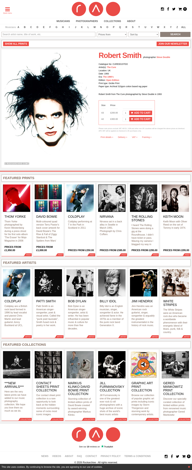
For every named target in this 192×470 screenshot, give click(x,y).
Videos (56, 456)
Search (175, 34)
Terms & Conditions (137, 456)
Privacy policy (111, 456)
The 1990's (108, 77)
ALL (183, 27)
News (44, 456)
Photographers (87, 21)
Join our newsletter (172, 44)
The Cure (111, 67)
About (131, 21)
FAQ (79, 456)
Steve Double (163, 57)
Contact (91, 456)
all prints (16, 44)
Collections (112, 21)
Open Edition (112, 80)
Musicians (63, 21)
